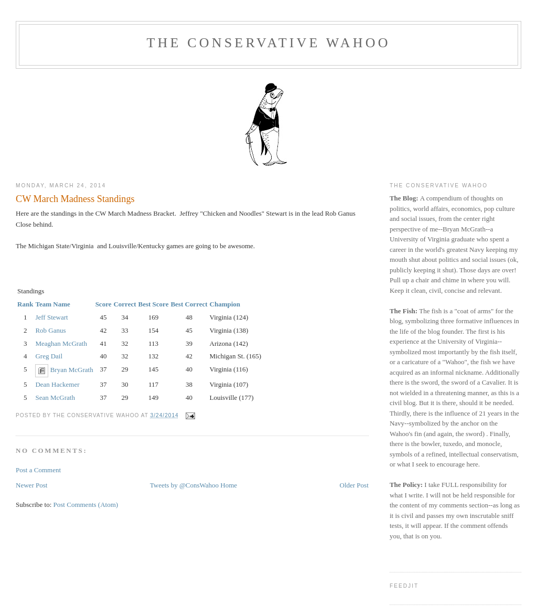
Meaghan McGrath (61, 343)
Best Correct (188, 304)
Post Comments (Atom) (86, 504)
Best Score (153, 304)
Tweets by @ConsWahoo (184, 485)
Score (103, 304)
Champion (225, 304)
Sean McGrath (54, 397)
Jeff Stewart (51, 317)
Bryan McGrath (71, 370)
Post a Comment (38, 470)
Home (228, 485)
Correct (124, 304)
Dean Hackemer (57, 384)
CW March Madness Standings (75, 199)
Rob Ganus (50, 330)
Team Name (52, 304)
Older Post (354, 485)
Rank (25, 304)
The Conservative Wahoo (268, 42)
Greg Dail (48, 356)
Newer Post (31, 485)
